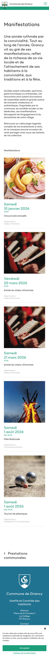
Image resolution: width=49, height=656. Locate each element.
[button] (45, 628)
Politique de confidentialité (24, 653)
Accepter (24, 648)
